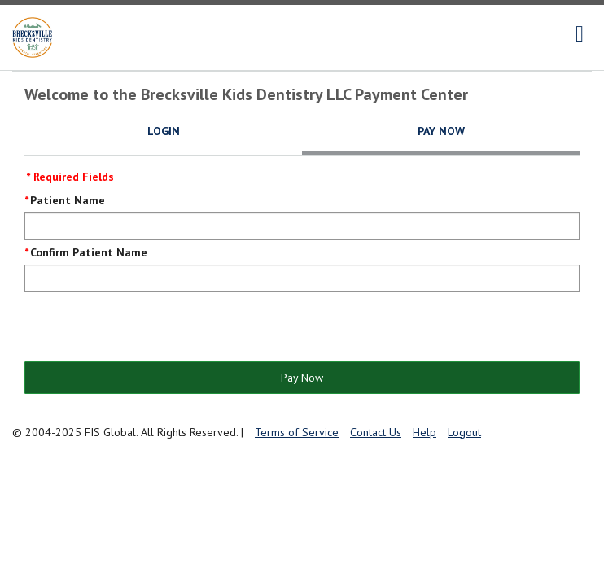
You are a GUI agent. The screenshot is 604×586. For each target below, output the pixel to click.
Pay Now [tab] (441, 131)
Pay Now (302, 377)
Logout (464, 432)
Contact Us (375, 432)
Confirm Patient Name (88, 252)
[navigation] (579, 34)
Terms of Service (297, 432)
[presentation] (148, 328)
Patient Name (67, 200)
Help (424, 432)
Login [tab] (163, 131)
